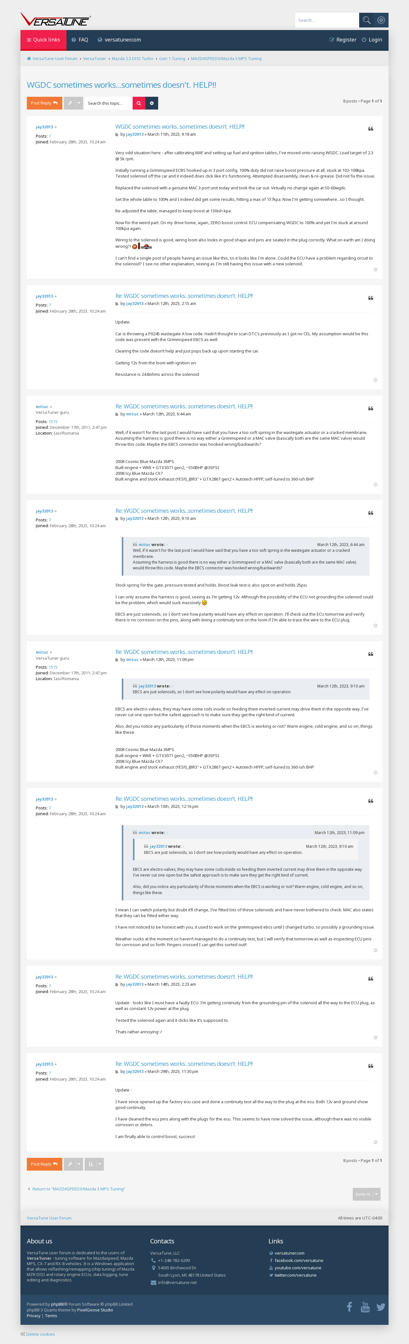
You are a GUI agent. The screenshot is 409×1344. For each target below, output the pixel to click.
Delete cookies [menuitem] (37, 1334)
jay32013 (44, 127)
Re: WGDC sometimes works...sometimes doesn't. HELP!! (183, 296)
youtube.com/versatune (298, 1268)
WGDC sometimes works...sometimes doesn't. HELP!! (121, 84)
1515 (53, 421)
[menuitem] (79, 40)
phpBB (57, 1304)
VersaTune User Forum (49, 1218)
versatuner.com (119, 39)
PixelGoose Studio (95, 1310)
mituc (42, 406)
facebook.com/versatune (299, 1260)
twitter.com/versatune (296, 1275)
